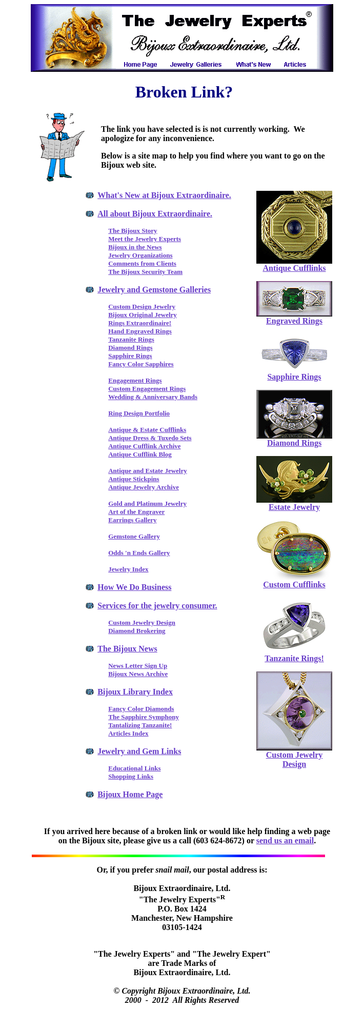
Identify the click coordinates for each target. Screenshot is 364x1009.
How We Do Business (134, 587)
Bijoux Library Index (135, 691)
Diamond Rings (130, 347)
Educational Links (134, 768)
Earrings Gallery (132, 520)
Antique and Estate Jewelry (147, 470)
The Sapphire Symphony (143, 717)
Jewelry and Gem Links (139, 751)
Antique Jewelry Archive (143, 487)
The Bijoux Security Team (145, 271)
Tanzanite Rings (131, 339)
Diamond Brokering (136, 631)
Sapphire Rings (130, 356)
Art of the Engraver (136, 512)
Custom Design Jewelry (141, 306)
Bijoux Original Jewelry (142, 315)
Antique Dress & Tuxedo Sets (149, 438)
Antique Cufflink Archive (144, 446)
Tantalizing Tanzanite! (140, 725)
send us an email (285, 840)
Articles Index (128, 733)
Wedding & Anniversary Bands (152, 397)
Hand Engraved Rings (140, 331)
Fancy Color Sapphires (140, 364)
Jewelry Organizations (140, 255)
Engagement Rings (134, 380)
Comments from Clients (142, 263)
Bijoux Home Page (130, 794)
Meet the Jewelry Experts (144, 239)
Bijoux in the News (134, 247)
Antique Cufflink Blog (140, 454)
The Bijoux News (127, 648)
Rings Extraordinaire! (139, 323)
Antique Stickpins (133, 479)
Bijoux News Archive (138, 674)
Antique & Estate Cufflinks (147, 429)
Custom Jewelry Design (141, 622)
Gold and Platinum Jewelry (147, 503)
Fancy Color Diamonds (141, 709)
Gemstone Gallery (134, 536)
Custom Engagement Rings (147, 388)
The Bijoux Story (132, 230)
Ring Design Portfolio (139, 413)
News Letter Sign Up (137, 665)
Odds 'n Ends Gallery (139, 553)
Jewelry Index (128, 569)
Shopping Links (130, 776)
